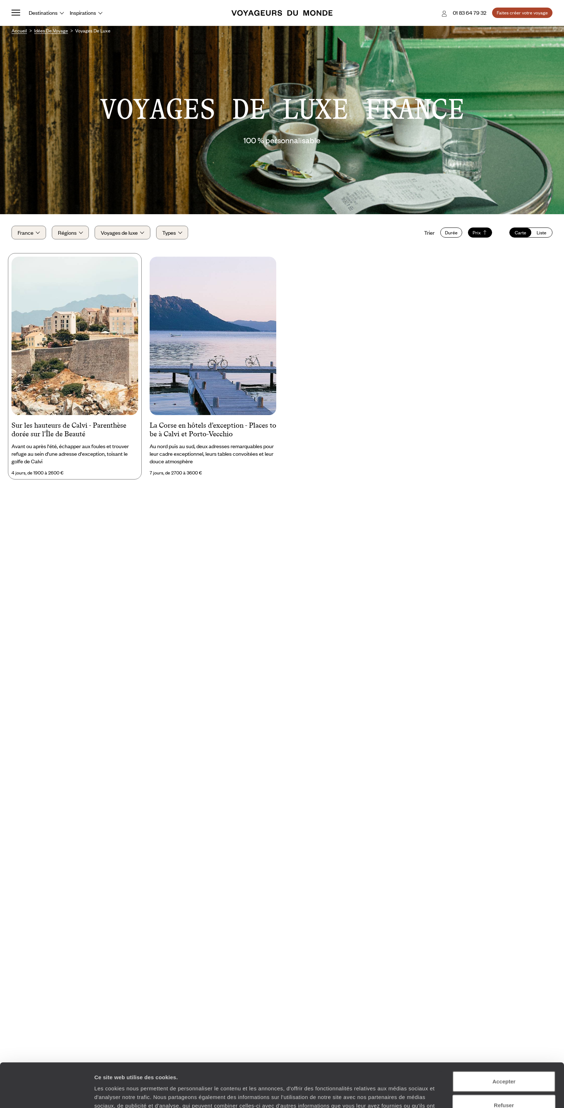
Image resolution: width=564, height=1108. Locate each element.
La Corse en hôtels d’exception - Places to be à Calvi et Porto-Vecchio (213, 429)
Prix (480, 232)
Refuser (504, 1061)
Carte (520, 232)
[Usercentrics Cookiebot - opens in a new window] (46, 1094)
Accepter (503, 1037)
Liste (541, 232)
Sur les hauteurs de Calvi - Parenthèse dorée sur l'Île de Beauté (69, 429)
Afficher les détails (396, 1094)
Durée (451, 232)
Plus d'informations (255, 1070)
